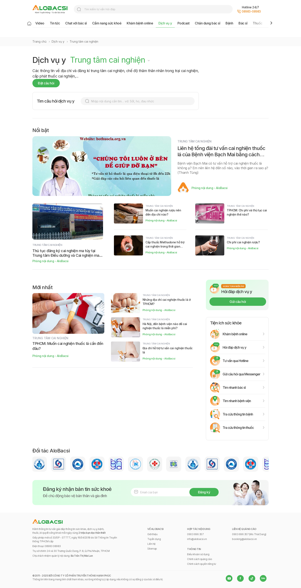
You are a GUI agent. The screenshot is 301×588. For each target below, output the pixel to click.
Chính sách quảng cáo (199, 559)
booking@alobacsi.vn (244, 539)
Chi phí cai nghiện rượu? (243, 242)
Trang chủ (39, 41)
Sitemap (152, 548)
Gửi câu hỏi (238, 302)
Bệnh (229, 23)
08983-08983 (251, 11)
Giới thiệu (152, 534)
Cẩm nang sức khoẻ (106, 23)
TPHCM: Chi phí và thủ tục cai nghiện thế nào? (247, 212)
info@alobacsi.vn (197, 539)
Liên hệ (151, 543)
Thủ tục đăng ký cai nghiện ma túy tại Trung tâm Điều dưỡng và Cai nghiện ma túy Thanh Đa (65, 253)
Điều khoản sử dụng (198, 554)
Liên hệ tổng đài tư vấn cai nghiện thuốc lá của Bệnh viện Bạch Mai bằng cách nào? (221, 154)
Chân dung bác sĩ (207, 23)
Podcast (183, 23)
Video (39, 23)
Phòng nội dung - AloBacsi (209, 188)
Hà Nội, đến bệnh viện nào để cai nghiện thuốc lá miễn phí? (165, 326)
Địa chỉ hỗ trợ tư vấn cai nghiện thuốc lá (168, 350)
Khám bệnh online (140, 23)
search (79, 9)
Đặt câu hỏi (46, 83)
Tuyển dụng (154, 539)
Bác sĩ (243, 23)
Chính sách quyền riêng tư (201, 563)
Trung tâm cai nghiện (84, 41)
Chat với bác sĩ (76, 23)
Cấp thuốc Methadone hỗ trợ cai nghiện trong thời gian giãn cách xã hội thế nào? (164, 244)
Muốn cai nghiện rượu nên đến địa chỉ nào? (163, 212)
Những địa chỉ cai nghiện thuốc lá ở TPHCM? (167, 302)
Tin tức (55, 23)
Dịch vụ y (165, 23)
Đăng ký (204, 492)
